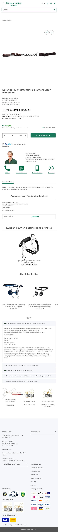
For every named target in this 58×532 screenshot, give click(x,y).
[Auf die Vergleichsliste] (46, 32)
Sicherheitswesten (36, 478)
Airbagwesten (35, 475)
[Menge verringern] (4, 135)
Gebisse (33, 485)
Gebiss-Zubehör (15, 102)
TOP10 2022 (10, 405)
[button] (47, 3)
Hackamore (35, 216)
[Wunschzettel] (51, 3)
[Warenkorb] (54, 3)
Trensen (33, 482)
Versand (18, 114)
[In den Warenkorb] (43, 135)
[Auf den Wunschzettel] (51, 32)
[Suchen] (27, 10)
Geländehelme (35, 471)
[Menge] (12, 135)
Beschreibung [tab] (8, 182)
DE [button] (42, 3)
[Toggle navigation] (2, 2)
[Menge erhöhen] (25, 135)
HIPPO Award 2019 (29, 401)
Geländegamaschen (37, 467)
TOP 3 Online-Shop (29, 404)
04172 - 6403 (7, 441)
